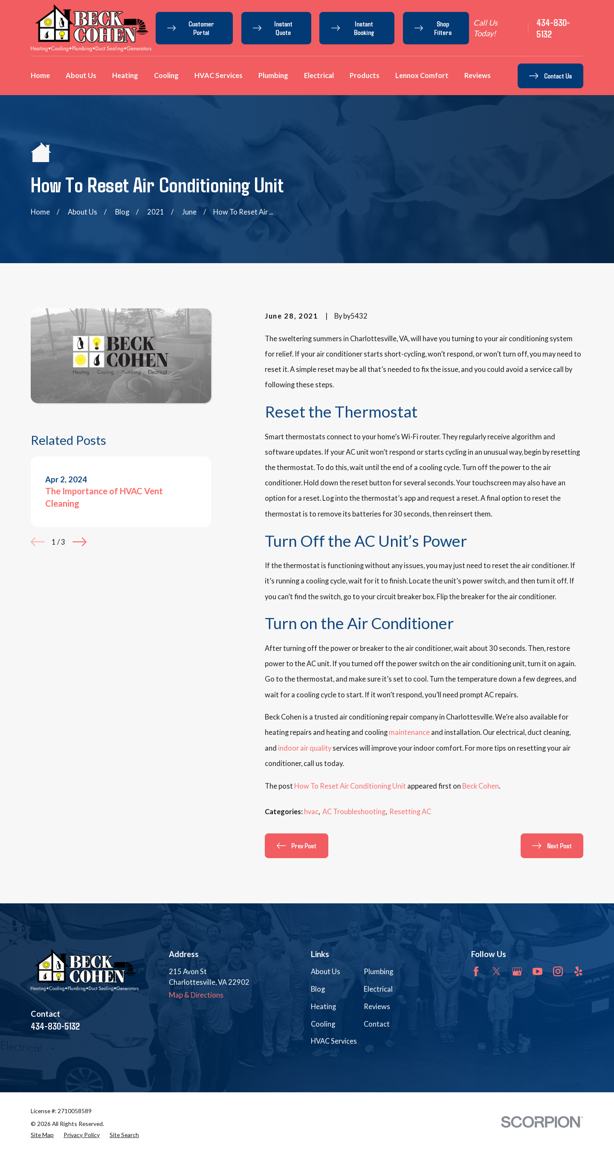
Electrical (378, 989)
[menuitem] (42, 1135)
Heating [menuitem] (125, 75)
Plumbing (378, 971)
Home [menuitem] (40, 75)
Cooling (323, 1024)
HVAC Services (334, 1041)
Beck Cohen (480, 786)
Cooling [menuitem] (166, 75)
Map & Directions (196, 995)
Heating (323, 1006)
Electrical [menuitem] (319, 75)
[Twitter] (496, 971)
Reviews (377, 1006)
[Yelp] (578, 971)
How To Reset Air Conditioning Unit (350, 786)
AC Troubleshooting (353, 811)
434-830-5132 (553, 28)
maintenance (409, 732)
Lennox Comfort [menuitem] (422, 75)
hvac (311, 811)
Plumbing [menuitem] (273, 75)
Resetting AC (410, 811)
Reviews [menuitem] (477, 75)
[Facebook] (476, 971)
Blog (318, 989)
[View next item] (79, 542)
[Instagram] (558, 971)
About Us (325, 971)
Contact (377, 1024)
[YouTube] (537, 971)
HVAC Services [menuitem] (218, 75)
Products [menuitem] (364, 75)
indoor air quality (304, 748)
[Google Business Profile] (517, 971)
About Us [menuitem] (81, 75)
